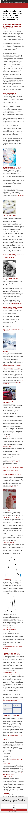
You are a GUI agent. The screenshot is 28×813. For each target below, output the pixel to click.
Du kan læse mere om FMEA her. (10, 672)
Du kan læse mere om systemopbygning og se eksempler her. (13, 382)
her (5, 479)
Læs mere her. (14, 486)
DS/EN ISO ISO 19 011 (13, 461)
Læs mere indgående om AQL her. (15, 735)
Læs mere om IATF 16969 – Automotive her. (12, 365)
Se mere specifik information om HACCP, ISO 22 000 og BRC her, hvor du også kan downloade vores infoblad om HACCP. (13, 256)
